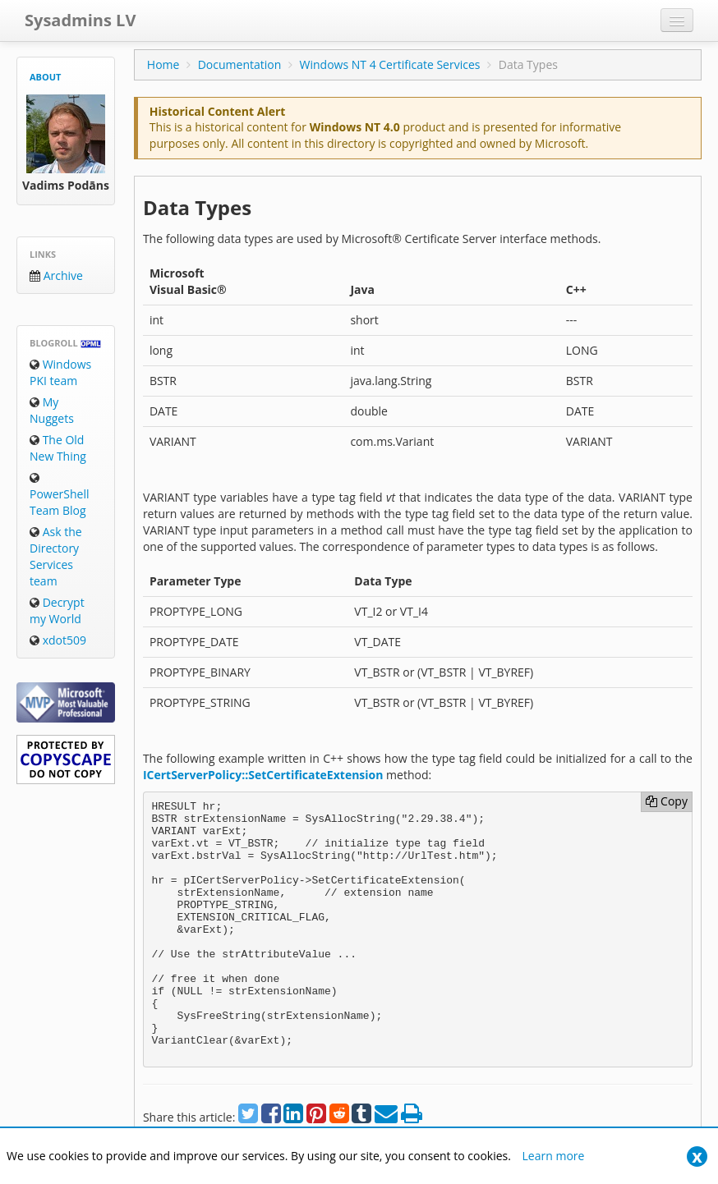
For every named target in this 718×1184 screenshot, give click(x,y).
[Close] (697, 1156)
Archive (56, 275)
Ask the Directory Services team (56, 556)
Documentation (240, 64)
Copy (666, 801)
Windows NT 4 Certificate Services (390, 64)
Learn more (553, 1155)
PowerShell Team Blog (59, 495)
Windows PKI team (60, 372)
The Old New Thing (58, 448)
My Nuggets (52, 410)
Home (163, 64)
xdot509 (58, 640)
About (45, 77)
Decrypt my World (57, 610)
